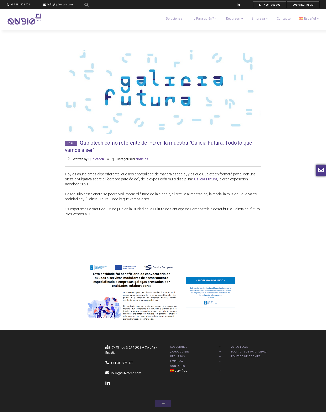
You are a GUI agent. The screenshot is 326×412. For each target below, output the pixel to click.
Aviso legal (239, 346)
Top (163, 403)
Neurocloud (270, 5)
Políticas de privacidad (249, 351)
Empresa (257, 19)
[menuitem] (307, 19)
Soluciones (171, 19)
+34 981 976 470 (119, 363)
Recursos (231, 19)
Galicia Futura (205, 179)
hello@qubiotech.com (123, 373)
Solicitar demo (303, 5)
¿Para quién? (201, 19)
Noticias (142, 159)
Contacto (283, 19)
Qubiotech (96, 159)
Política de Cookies (246, 356)
